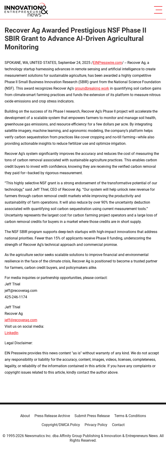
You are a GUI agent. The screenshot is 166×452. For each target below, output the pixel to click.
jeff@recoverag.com (21, 320)
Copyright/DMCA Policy (61, 425)
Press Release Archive (52, 416)
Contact (118, 425)
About (25, 416)
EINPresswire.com (107, 62)
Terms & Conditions (130, 416)
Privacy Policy (96, 425)
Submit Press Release (92, 416)
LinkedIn (11, 333)
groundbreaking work (92, 88)
